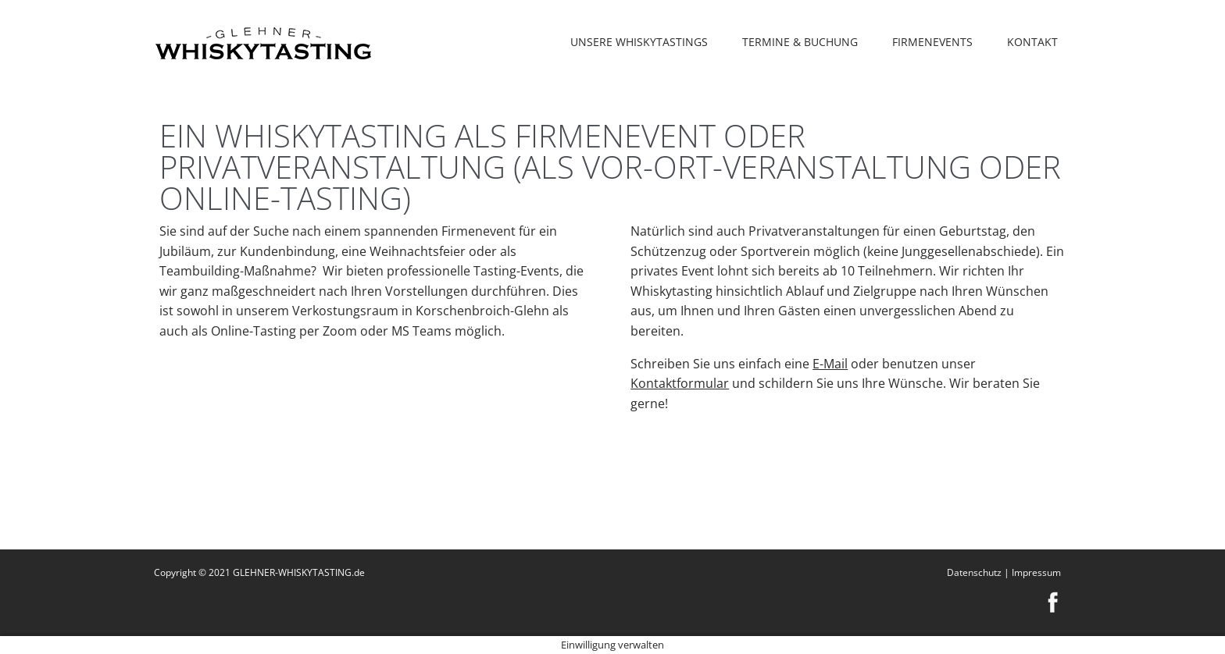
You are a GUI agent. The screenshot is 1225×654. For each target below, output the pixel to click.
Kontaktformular (679, 383)
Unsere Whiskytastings (639, 41)
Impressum (1036, 572)
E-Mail (830, 363)
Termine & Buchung (800, 41)
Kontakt (1032, 41)
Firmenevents (932, 41)
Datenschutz (974, 572)
